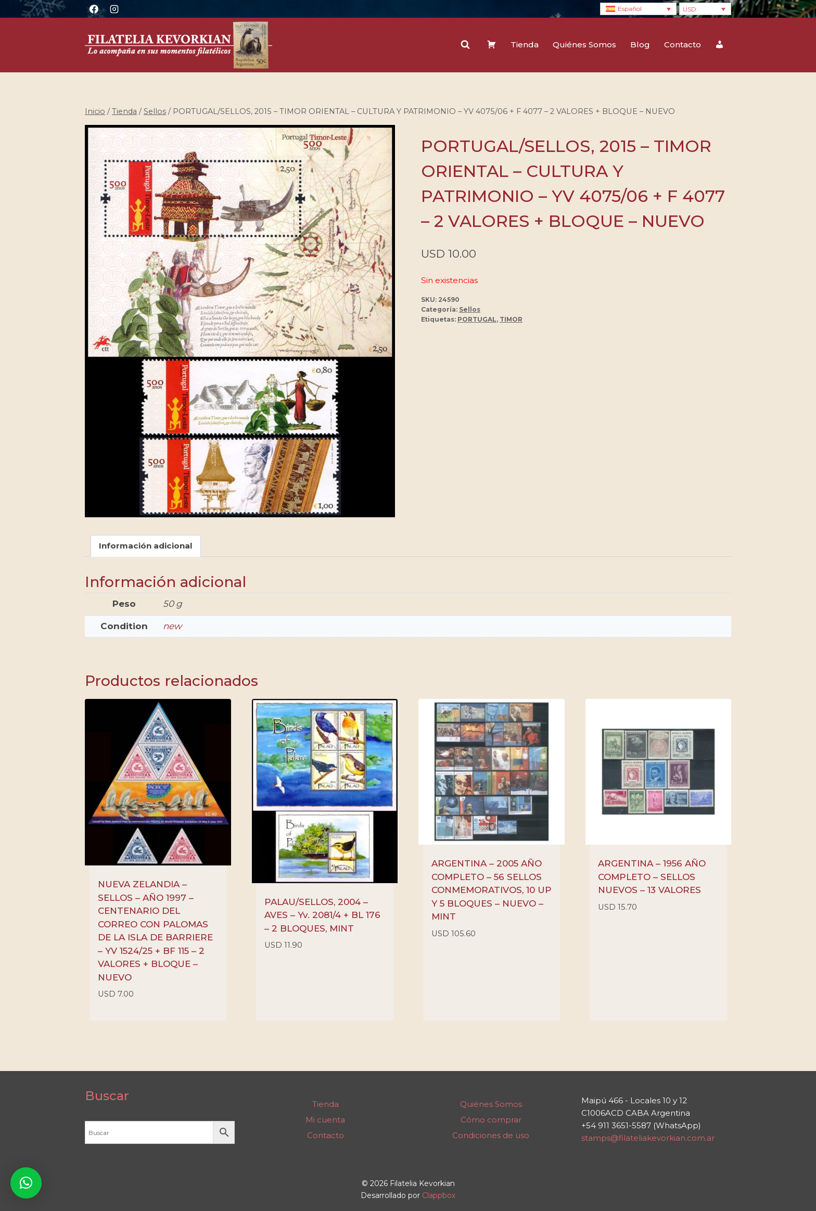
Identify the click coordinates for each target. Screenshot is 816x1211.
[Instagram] (114, 9)
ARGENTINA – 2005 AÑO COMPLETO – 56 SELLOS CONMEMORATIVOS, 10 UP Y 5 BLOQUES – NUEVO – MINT (491, 890)
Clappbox (438, 1195)
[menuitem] (638, 9)
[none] (638, 9)
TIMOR (511, 319)
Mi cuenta (325, 1120)
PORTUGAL (476, 319)
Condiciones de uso (490, 1135)
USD (689, 9)
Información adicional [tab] (146, 546)
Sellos (469, 309)
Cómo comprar (491, 1120)
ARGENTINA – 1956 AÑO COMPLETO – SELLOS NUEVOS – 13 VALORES (652, 877)
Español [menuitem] (630, 8)
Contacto (682, 44)
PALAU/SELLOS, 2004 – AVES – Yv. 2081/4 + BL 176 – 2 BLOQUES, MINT (322, 915)
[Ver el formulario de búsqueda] (465, 44)
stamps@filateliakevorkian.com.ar (648, 1138)
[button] (26, 1183)
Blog (640, 44)
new (172, 626)
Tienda (525, 44)
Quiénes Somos (584, 44)
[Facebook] (94, 9)
